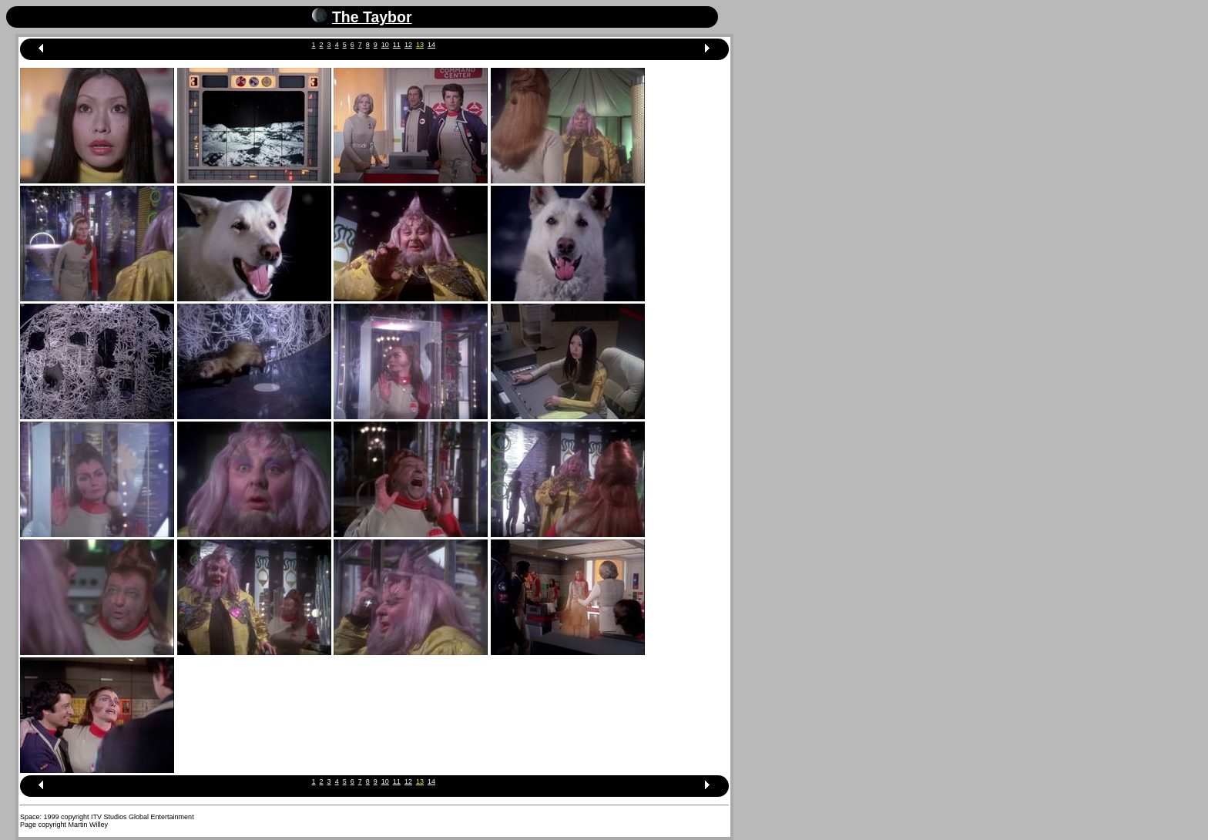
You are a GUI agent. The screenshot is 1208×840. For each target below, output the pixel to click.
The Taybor (372, 16)
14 (431, 45)
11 (397, 45)
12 (408, 45)
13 (420, 45)
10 (385, 45)
